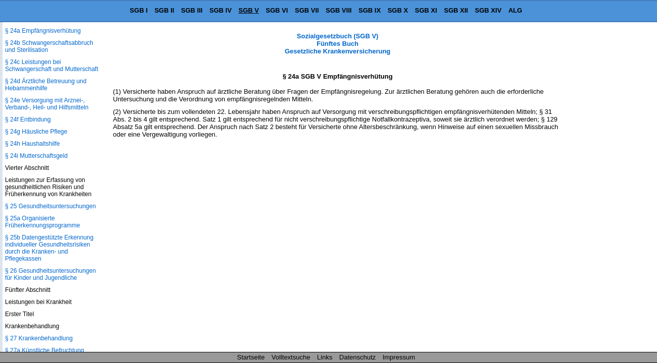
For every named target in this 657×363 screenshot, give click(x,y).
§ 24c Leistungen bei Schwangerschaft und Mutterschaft (51, 65)
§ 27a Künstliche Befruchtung (44, 350)
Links (324, 357)
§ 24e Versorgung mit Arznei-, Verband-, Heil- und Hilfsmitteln (46, 104)
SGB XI (426, 10)
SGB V (248, 10)
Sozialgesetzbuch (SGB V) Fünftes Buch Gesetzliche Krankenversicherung (338, 43)
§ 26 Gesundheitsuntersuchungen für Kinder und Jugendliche (50, 274)
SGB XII (456, 10)
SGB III (192, 10)
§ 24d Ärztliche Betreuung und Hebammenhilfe (45, 85)
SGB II (164, 10)
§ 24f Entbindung (28, 119)
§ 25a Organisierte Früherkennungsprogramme (42, 222)
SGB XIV (488, 10)
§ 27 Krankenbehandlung (39, 338)
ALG (515, 10)
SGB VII (307, 10)
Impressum (399, 357)
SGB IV (220, 10)
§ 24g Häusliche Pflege (36, 131)
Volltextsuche (291, 357)
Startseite (251, 357)
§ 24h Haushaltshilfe (32, 143)
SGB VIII (338, 10)
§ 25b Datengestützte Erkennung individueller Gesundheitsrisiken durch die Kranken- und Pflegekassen (49, 248)
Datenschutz (357, 357)
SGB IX (370, 10)
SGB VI (277, 10)
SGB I (138, 10)
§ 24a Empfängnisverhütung (43, 30)
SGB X (398, 10)
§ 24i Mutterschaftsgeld (36, 155)
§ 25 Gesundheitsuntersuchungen (50, 206)
